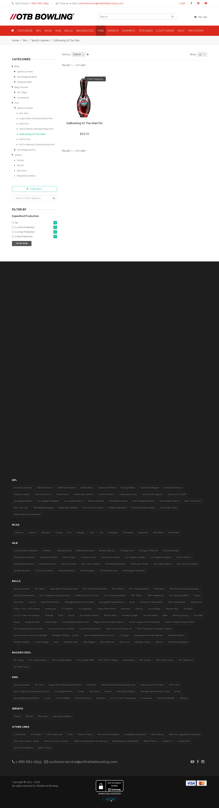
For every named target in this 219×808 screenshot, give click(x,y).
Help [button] (181, 30)
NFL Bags (22, 92)
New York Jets (21, 507)
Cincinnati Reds (171, 550)
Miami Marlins (183, 557)
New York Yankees (90, 564)
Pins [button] (101, 30)
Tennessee (173, 532)
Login (182, 3)
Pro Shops (36, 734)
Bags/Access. (22, 87)
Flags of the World (106, 608)
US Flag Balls (85, 608)
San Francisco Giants (187, 564)
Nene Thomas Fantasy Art (119, 628)
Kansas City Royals (110, 557)
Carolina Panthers (107, 487)
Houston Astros (88, 557)
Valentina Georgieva (178, 642)
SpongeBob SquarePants (111, 602)
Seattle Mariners (22, 570)
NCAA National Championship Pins (37, 144)
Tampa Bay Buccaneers (143, 507)
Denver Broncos (43, 494)
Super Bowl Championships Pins (36, 118)
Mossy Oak (196, 602)
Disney (20, 160)
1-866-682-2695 (27, 762)
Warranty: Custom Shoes (26, 741)
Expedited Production (135, 734)
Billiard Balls (110, 615)
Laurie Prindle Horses (90, 628)
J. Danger (124, 635)
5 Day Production (36, 236)
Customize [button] (25, 30)
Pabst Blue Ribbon (26, 175)
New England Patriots (143, 501)
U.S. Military (67, 608)
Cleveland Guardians (24, 557)
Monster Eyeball (130, 615)
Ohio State (158, 532)
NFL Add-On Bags (108, 660)
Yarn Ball (198, 615)
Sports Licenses (40, 40)
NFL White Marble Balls (95, 588)
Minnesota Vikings (118, 501)
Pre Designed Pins (26, 150)
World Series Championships (184, 588)
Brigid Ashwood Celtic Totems (109, 622)
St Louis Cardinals (44, 570)
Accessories (23, 97)
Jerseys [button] (113, 30)
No (36, 223)
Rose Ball (125, 608)
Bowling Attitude (165, 698)
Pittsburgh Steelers (68, 507)
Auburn (32, 532)
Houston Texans (106, 494)
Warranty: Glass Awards (56, 741)
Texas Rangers (87, 570)
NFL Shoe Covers (164, 660)
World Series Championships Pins (36, 129)
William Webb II (22, 642)
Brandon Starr (71, 642)
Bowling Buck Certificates (125, 741)
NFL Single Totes (85, 660)
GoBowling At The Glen (32, 134)
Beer (165, 615)
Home (15, 40)
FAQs (70, 734)
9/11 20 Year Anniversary (123, 698)
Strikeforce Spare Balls (151, 602)
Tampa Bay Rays (66, 570)
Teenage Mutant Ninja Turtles (79, 602)
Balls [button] (69, 30)
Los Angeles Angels (135, 557)
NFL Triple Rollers (38, 660)
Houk (56, 642)
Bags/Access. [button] (85, 30)
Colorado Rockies (48, 557)
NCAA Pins (24, 139)
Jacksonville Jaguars (152, 494)
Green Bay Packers (83, 494)
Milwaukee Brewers (24, 564)
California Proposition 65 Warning (90, 741)
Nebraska (143, 532)
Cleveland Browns (173, 487)
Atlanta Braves (64, 550)
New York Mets (68, 564)
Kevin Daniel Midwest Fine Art (99, 635)
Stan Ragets (89, 642)
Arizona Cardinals (23, 487)
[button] (12, 31)
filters (34, 189)
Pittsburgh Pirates (140, 564)
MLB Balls (159, 588)
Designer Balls (24, 82)
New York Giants (192, 501)
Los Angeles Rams (73, 501)
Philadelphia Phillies (115, 564)
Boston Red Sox (107, 550)
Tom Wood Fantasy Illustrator (28, 628)
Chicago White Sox (148, 550)
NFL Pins (23, 113)
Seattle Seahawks (117, 507)
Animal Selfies (150, 615)
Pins (25, 40)
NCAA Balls (118, 588)
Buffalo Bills (87, 487)
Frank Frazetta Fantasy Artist (179, 622)
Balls (17, 66)
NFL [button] (38, 30)
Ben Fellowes (107, 642)
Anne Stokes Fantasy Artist (75, 622)
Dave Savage (42, 642)
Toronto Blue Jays (109, 570)
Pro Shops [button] (196, 30)
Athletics (47, 550)
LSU (101, 532)
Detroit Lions (62, 494)
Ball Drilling (157, 734)
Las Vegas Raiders (23, 501)
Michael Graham (176, 635)
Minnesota (128, 532)
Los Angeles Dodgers (160, 557)
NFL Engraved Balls (139, 588)
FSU (69, 532)
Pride (60, 615)
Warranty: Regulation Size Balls (185, 734)
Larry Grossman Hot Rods (61, 628)
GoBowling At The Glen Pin (84, 123)
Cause (17, 622)
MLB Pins (24, 123)
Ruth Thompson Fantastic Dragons (154, 628)
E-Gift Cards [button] (165, 30)
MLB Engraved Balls (24, 595)
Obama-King (171, 608)
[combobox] (78, 54)
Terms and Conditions (108, 734)
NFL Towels (145, 660)
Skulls (71, 615)
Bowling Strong (181, 615)
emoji (132, 602)
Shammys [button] (128, 30)
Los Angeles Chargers (48, 501)
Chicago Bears (128, 487)
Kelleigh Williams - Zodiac (65, 635)
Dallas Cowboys (22, 494)
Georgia (81, 532)
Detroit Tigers (69, 557)
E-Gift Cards (20, 734)
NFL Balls (39, 588)
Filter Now (22, 243)
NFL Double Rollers (62, 660)
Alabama (18, 532)
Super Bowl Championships (63, 588)
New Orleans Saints (169, 501)
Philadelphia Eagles (43, 507)
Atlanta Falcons (45, 487)
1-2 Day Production (36, 227)
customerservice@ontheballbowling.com (81, 762)
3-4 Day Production (36, 232)
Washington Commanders (27, 514)
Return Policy (45, 747)
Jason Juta (124, 642)
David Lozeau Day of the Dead (144, 622)
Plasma (139, 608)
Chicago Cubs (127, 550)
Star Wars (22, 170)
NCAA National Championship (55, 595)
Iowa (91, 532)
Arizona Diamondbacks (26, 550)
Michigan (113, 532)
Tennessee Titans (168, 507)
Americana (50, 608)
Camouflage (154, 608)
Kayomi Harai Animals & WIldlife (30, 635)
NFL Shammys (186, 660)
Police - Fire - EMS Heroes (27, 608)
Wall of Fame (150, 741)
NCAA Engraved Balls (115, 595)
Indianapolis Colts (128, 494)
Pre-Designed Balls (27, 77)
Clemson (45, 532)
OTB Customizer (54, 734)
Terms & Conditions (23, 747)
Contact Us (167, 741)
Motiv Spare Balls (177, 602)
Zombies (187, 608)
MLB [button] (58, 30)
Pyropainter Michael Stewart (148, 635)
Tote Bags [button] (146, 30)
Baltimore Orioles (85, 550)
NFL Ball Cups (21, 666)
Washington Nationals (134, 570)
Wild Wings (51, 622)
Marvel (20, 165)
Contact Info (184, 741)
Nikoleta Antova (143, 642)
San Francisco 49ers (93, 507)
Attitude (49, 615)
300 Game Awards (89, 615)
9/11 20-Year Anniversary (27, 615)
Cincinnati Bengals (149, 487)
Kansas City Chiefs (177, 494)
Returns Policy (85, 734)
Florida (58, 532)
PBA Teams (137, 595)
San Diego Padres (162, 564)
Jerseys (18, 155)
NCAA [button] (48, 30)
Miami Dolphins (96, 501)
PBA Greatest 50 (155, 595)
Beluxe (159, 642)
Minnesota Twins (47, 564)
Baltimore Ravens (66, 487)
